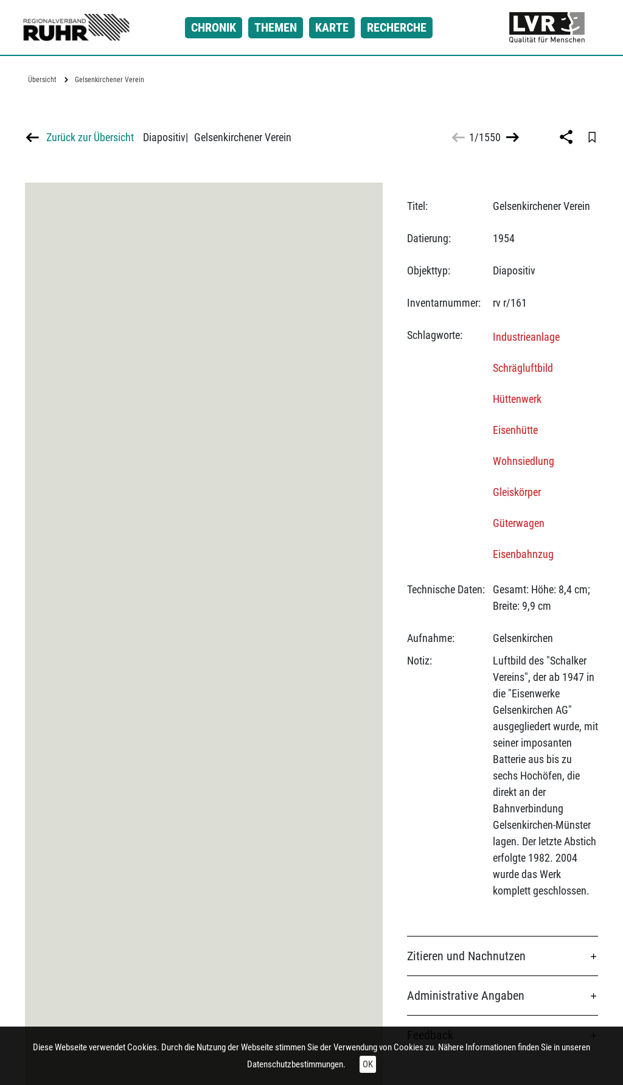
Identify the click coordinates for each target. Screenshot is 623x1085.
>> (511, 137)
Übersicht (42, 79)
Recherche (396, 27)
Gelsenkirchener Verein (109, 79)
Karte (332, 27)
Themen (275, 27)
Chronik (213, 27)
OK (368, 1064)
